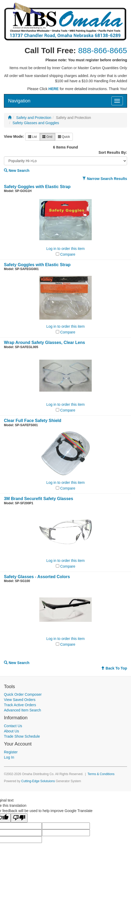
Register (11, 752)
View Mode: (14, 136)
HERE (53, 89)
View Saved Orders (19, 700)
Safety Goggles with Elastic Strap (37, 186)
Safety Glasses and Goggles (36, 123)
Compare (67, 254)
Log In (9, 757)
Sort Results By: (113, 152)
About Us (11, 731)
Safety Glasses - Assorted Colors (37, 576)
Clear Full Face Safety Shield (32, 420)
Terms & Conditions (101, 774)
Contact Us (13, 726)
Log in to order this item (65, 248)
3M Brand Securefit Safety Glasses (38, 498)
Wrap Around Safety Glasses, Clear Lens (44, 342)
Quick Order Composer (23, 694)
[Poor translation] (19, 818)
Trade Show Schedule (22, 736)
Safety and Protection (33, 118)
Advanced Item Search (22, 710)
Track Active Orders (20, 705)
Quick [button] (64, 137)
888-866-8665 (102, 50)
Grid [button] (47, 137)
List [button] (32, 137)
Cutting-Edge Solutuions (38, 781)
